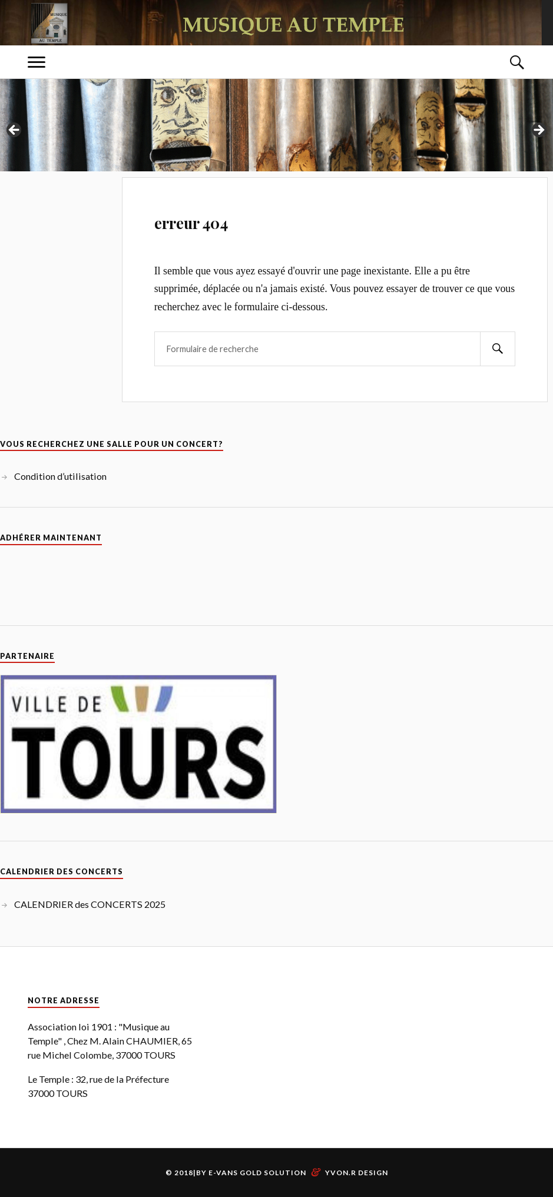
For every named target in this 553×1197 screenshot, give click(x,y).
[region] (276, 134)
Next (538, 131)
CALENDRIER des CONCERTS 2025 (89, 904)
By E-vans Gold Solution (251, 1172)
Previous (15, 131)
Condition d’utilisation (60, 476)
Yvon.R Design (356, 1172)
